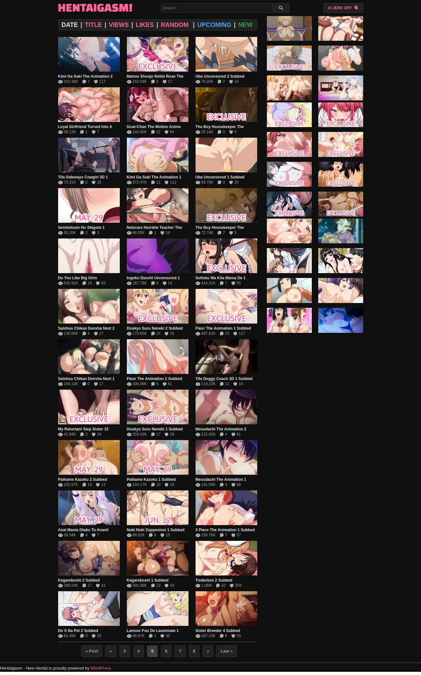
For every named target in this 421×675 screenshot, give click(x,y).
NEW (245, 25)
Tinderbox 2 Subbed (214, 580)
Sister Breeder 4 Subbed (218, 630)
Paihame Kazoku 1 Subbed (151, 479)
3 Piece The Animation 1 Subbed (225, 530)
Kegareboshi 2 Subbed (79, 580)
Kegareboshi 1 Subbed (148, 580)
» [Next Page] (208, 651)
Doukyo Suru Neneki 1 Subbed (155, 429)
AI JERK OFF (343, 7)
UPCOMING (214, 25)
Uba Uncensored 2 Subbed (220, 76)
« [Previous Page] (111, 651)
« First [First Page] (91, 651)
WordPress (101, 668)
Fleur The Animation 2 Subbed (154, 378)
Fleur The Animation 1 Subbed (223, 328)
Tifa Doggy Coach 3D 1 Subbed (224, 378)
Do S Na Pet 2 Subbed (78, 630)
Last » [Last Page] (227, 651)
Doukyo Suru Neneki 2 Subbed (155, 328)
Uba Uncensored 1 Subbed (220, 177)
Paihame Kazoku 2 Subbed (82, 479)
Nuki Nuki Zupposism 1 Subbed (156, 530)
